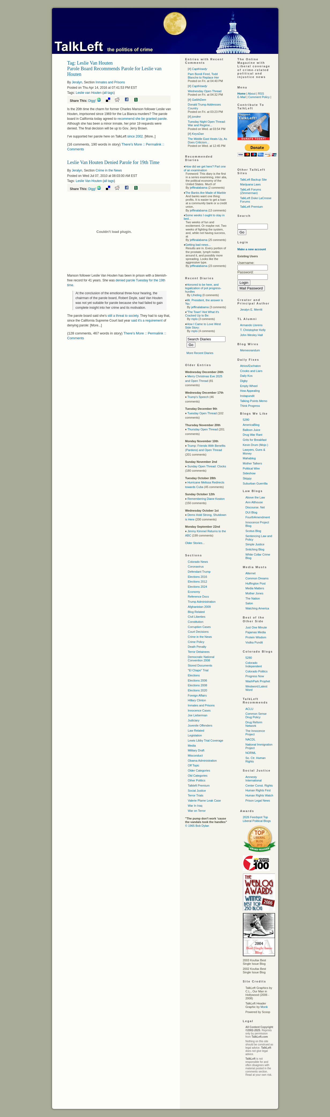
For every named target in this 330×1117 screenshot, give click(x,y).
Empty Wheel (249, 386)
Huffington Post (256, 583)
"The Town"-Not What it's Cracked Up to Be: (202, 313)
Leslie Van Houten (89, 181)
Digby (244, 380)
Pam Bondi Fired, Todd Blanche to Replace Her (203, 75)
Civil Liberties (196, 616)
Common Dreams (257, 578)
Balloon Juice (251, 429)
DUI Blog (251, 512)
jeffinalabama (198, 187)
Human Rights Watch (259, 795)
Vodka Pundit (254, 642)
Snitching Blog (255, 549)
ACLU (249, 708)
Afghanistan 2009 (199, 606)
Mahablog (249, 458)
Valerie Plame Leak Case (204, 800)
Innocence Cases (199, 710)
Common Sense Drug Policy (256, 715)
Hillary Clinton (197, 700)
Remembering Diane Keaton (206, 498)
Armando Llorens (251, 325)
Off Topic (193, 765)
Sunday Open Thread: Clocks (206, 466)
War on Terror (197, 810)
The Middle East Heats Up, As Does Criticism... (207, 140)
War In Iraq (195, 805)
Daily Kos (246, 375)
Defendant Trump (199, 571)
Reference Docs (198, 596)
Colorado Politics (257, 671)
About (251, 93)
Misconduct (195, 755)
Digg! (92, 101)
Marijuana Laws (250, 184)
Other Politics (196, 780)
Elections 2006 (197, 680)
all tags (108, 93)
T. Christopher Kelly (253, 330)
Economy (194, 591)
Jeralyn (77, 82)
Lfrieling (196, 295)
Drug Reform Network (254, 724)
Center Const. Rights (259, 785)
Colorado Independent (254, 664)
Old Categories (197, 775)
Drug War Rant (252, 434)
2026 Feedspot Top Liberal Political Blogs (257, 819)
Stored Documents (200, 665)
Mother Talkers (252, 463)
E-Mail (242, 97)
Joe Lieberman (197, 715)
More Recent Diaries (200, 353)
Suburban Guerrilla (255, 483)
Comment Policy (259, 97)
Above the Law (255, 497)
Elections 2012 (197, 581)
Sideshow (249, 473)
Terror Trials (195, 795)
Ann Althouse (254, 502)
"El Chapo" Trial (198, 670)
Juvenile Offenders (200, 725)
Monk (264, 1006)
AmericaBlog (251, 424)
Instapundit (247, 395)
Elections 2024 (197, 586)
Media (192, 745)
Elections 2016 (197, 576)
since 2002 (135, 136)
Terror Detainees (199, 651)
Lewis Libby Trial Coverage (205, 740)
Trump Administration (202, 601)
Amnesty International (254, 778)
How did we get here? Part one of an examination (205, 168)
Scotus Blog (253, 531)
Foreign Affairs (197, 695)
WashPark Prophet (258, 681)
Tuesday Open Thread (202, 413)
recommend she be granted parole (141, 119)
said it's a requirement (146, 320)
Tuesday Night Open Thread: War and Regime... (207, 123)
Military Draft (196, 750)
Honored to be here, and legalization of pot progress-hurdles (203, 288)
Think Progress (250, 405)
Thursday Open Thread (202, 429)
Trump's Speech (198, 397)
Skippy (247, 478)
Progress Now (255, 676)
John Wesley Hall (251, 335)
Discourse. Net (255, 507)
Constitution (195, 621)
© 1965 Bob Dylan (197, 825)
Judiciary (193, 720)
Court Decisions (198, 631)
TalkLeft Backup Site (253, 179)
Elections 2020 (197, 690)
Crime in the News (109, 170)
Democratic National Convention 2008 (201, 658)
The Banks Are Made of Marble (205, 192)
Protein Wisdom (256, 637)
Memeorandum (250, 350)
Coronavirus (196, 566)
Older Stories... (195, 543)
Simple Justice (255, 544)
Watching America (257, 608)
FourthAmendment (258, 517)
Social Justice (197, 790)
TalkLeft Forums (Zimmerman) (250, 191)
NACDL (250, 739)
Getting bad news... (198, 244)
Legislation (195, 735)
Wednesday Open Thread (205, 91)
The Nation (253, 598)
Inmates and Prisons (110, 82)
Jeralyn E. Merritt (251, 309)
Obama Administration (202, 760)
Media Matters (255, 588)
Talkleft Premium (199, 785)
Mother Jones (255, 593)
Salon (249, 603)
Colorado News (198, 561)
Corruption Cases (199, 626)
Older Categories (199, 770)
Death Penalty (197, 646)
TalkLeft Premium (251, 206)
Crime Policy (196, 641)
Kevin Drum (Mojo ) (255, 444)
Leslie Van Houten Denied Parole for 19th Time (113, 162)
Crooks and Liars (251, 371)
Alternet (251, 573)
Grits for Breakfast (255, 439)
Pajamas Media (256, 632)
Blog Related (196, 611)
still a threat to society (123, 316)
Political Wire (251, 468)
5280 (246, 419)
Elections (194, 675)
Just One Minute (256, 627)
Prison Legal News (258, 800)
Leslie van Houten (89, 93)
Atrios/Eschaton (250, 365)
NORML (251, 752)
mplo (194, 319)
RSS (261, 93)
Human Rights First (258, 790)
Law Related (196, 730)
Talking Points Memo (254, 401)
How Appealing (250, 390)
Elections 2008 (197, 685)
